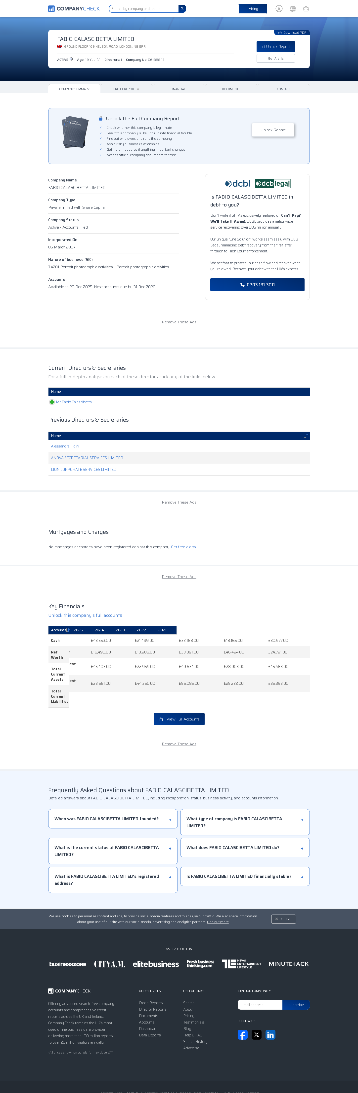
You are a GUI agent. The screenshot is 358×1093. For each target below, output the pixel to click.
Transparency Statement (211, 1079)
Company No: (145, 59)
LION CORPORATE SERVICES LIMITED (83, 470)
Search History (195, 1016)
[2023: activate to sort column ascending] (219, 630)
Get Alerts (276, 58)
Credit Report (126, 89)
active (65, 59)
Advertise (191, 1022)
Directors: (113, 59)
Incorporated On (62, 240)
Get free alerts (183, 547)
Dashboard (148, 1003)
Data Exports (150, 1009)
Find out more (218, 896)
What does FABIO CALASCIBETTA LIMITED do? (232, 821)
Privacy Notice (172, 1079)
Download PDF (292, 32)
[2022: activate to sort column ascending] (255, 630)
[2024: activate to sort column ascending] (183, 630)
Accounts (56, 279)
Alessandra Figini (65, 446)
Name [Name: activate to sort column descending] (56, 436)
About (188, 984)
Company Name (62, 180)
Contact (283, 89)
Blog (187, 1003)
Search (188, 977)
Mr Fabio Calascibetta (69, 402)
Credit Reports (151, 977)
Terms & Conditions (137, 1079)
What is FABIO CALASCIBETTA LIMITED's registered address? (106, 854)
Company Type (61, 200)
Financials (179, 89)
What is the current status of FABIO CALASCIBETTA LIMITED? (106, 825)
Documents (231, 89)
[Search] (182, 9)
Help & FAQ (192, 1009)
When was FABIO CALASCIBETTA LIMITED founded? (106, 792)
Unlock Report (276, 47)
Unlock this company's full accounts (85, 615)
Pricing (253, 8)
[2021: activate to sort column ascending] (291, 630)
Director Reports (153, 984)
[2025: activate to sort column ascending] (146, 630)
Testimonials (193, 996)
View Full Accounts (179, 693)
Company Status (63, 220)
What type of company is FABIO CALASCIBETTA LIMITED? (234, 796)
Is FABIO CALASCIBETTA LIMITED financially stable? (238, 850)
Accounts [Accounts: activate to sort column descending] (59, 630)
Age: (88, 59)
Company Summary (74, 89)
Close (286, 893)
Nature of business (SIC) (70, 259)
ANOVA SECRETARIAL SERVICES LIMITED (87, 458)
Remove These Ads (179, 322)
